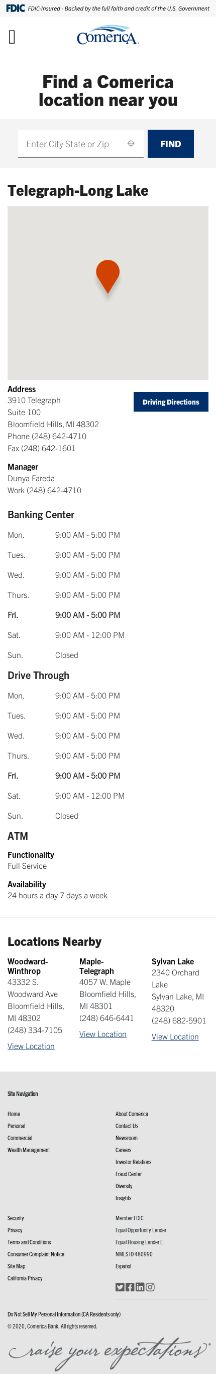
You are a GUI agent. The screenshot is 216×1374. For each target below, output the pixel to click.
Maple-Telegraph (96, 965)
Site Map (16, 1265)
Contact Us (127, 1125)
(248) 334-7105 (35, 1029)
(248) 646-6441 (106, 1017)
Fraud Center (129, 1173)
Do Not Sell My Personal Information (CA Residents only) (64, 1313)
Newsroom (127, 1137)
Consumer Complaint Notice (36, 1253)
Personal (16, 1125)
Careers (123, 1149)
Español (123, 1265)
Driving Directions (171, 401)
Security (16, 1217)
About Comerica (132, 1113)
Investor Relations (133, 1161)
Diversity (124, 1185)
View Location (31, 1046)
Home (14, 1113)
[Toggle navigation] (12, 36)
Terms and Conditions (29, 1241)
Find (170, 143)
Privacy (15, 1229)
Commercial (20, 1137)
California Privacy (25, 1277)
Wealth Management (29, 1149)
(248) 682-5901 (179, 1020)
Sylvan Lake (173, 961)
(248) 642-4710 (59, 436)
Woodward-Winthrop (28, 965)
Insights (123, 1197)
